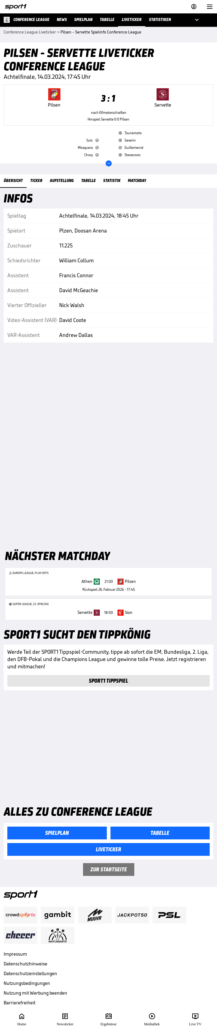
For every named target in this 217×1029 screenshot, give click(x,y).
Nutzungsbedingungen (27, 983)
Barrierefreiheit (19, 1003)
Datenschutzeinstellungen (30, 973)
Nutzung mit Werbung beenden (35, 993)
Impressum (15, 954)
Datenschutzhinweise (25, 964)
